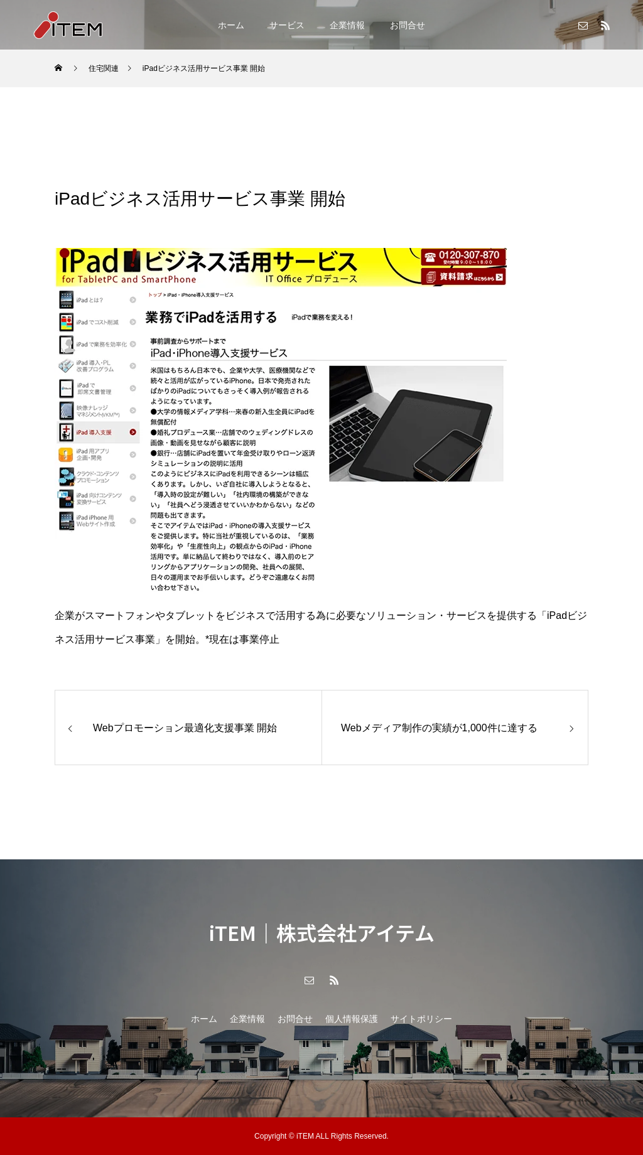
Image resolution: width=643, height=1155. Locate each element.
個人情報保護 (351, 1019)
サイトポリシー (421, 1019)
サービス (287, 25)
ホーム (231, 25)
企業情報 (347, 25)
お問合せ (407, 25)
